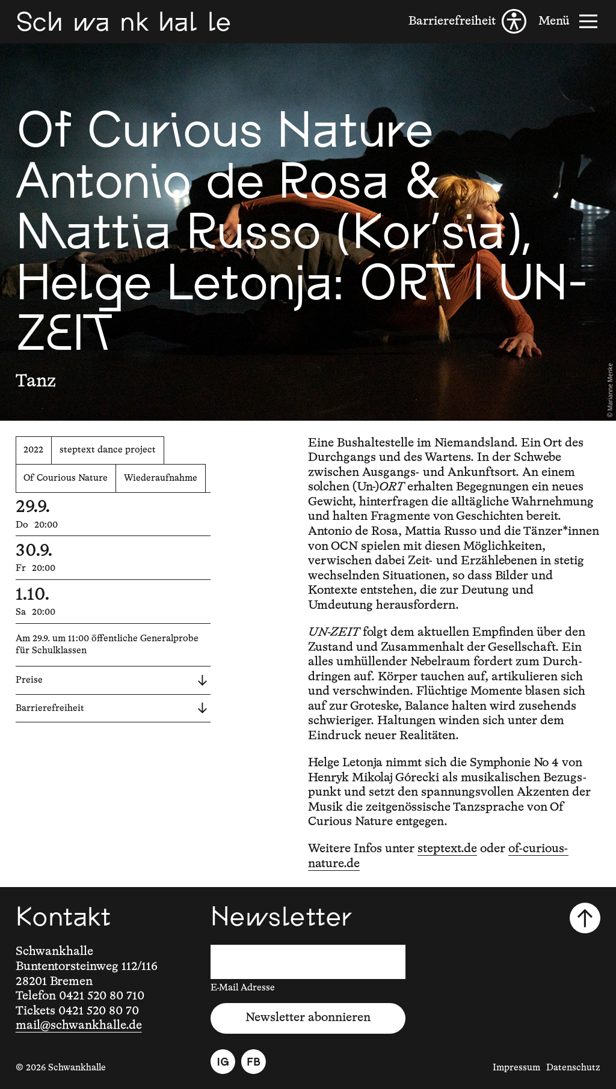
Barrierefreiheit (112, 708)
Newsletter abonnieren (308, 1017)
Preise (112, 680)
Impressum (516, 1067)
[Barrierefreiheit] (467, 21)
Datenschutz (573, 1067)
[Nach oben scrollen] (585, 918)
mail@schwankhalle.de (79, 1025)
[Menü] (569, 21)
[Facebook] (253, 1061)
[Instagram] (223, 1061)
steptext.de (447, 849)
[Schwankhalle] (124, 21)
